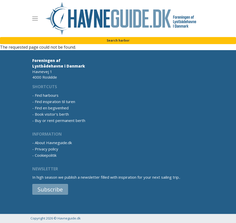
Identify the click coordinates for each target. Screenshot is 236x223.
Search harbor (118, 40)
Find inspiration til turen (55, 101)
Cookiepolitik (45, 155)
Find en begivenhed (52, 107)
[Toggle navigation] (35, 18)
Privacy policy (46, 148)
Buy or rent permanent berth (60, 120)
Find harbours (46, 95)
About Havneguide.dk (53, 142)
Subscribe (50, 189)
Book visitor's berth (52, 114)
